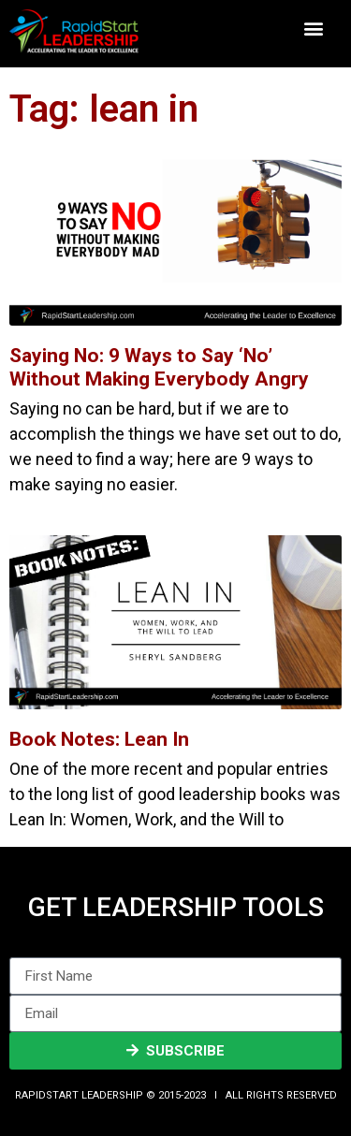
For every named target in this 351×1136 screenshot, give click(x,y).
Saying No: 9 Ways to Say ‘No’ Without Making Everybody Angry (159, 367)
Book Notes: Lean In (99, 739)
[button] (314, 28)
